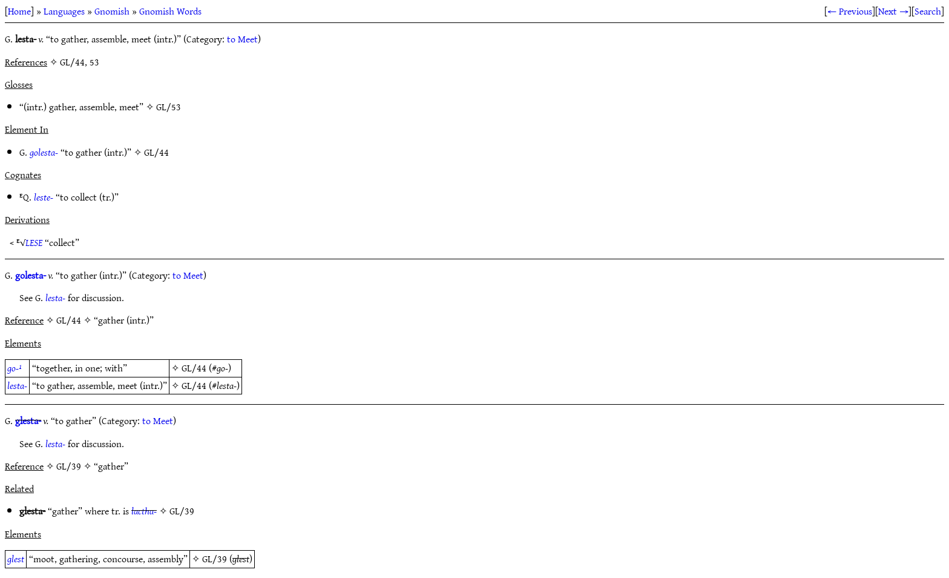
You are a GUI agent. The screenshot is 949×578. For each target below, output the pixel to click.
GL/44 (156, 152)
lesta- (55, 297)
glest (15, 558)
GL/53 (168, 106)
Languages (64, 10)
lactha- (144, 510)
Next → (893, 10)
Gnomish (112, 10)
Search (928, 10)
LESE (33, 242)
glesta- (28, 420)
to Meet (242, 38)
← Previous (849, 10)
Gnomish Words (170, 10)
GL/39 (181, 510)
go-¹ (14, 367)
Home (19, 10)
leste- (43, 196)
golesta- (44, 152)
